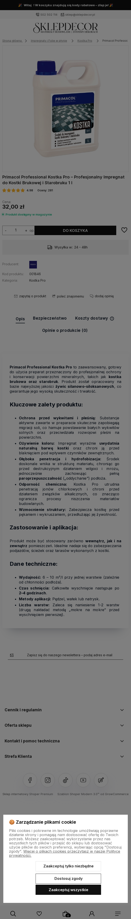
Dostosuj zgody (68, 878)
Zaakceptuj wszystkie (68, 889)
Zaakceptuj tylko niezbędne (68, 866)
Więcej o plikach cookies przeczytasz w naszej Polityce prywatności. (64, 853)
